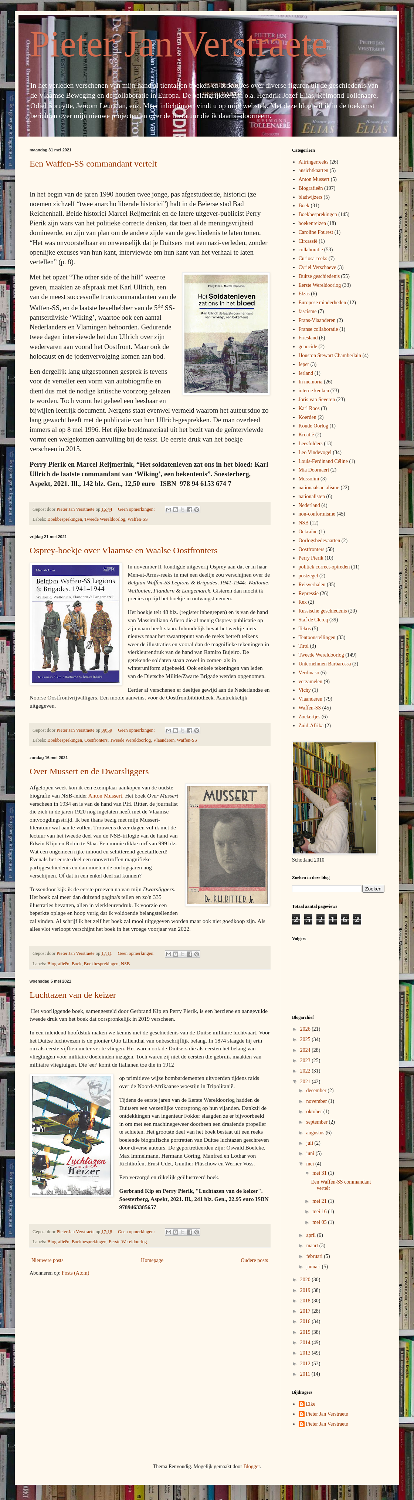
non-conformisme (317, 514)
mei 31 (320, 1173)
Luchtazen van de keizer (73, 995)
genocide (308, 346)
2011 (306, 1374)
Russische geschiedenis (323, 611)
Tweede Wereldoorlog (104, 519)
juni (310, 1153)
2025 (306, 1039)
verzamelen (311, 681)
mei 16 (320, 1211)
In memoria (311, 382)
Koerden (307, 417)
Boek (77, 963)
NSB (125, 963)
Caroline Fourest (316, 232)
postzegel (308, 575)
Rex (303, 602)
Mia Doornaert (314, 470)
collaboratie (311, 249)
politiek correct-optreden (324, 567)
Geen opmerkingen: (137, 509)
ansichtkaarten (314, 170)
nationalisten (312, 496)
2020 (306, 1279)
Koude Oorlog (314, 426)
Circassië (308, 241)
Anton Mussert (105, 795)
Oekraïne (308, 531)
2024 (306, 1050)
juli (310, 1143)
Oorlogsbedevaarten (319, 540)
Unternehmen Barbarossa (325, 664)
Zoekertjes (309, 716)
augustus (316, 1132)
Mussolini (309, 478)
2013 (306, 1353)
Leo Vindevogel (315, 452)
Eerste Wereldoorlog (128, 1241)
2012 (306, 1363)
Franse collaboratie (318, 329)
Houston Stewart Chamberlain (330, 355)
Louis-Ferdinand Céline (323, 461)
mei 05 (320, 1222)
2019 (306, 1290)
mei (310, 1164)
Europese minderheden (322, 302)
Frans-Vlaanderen (317, 320)
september (317, 1122)
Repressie (309, 593)
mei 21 (320, 1201)
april (311, 1235)
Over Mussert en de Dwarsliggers (89, 771)
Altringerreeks (314, 162)
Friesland (308, 337)
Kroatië (306, 434)
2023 (306, 1060)
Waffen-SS (138, 519)
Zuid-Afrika (311, 725)
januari (314, 1266)
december (317, 1090)
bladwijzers (311, 197)
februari (315, 1256)
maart (312, 1245)
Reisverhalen (312, 584)
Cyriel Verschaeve (317, 267)
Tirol (304, 646)
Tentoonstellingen (317, 637)
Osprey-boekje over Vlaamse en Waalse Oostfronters (123, 550)
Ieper (304, 364)
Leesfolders (311, 443)
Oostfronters (96, 740)
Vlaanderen (163, 740)
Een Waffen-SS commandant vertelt (93, 163)
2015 (306, 1332)
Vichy (305, 690)
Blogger (252, 1466)
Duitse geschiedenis (319, 276)
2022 (306, 1071)
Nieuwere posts (47, 1260)
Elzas (304, 293)
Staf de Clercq (313, 620)
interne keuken (314, 390)
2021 (306, 1081)
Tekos (305, 628)
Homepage (152, 1260)
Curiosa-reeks (313, 258)
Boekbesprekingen (64, 519)
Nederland (309, 505)
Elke (311, 1404)
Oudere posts (254, 1260)
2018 (306, 1300)
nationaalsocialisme (319, 487)
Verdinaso (309, 672)
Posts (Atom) (75, 1273)
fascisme (308, 311)
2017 (306, 1311)
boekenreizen (312, 223)
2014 (306, 1342)
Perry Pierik (311, 558)
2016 (306, 1321)
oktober (314, 1111)
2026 (306, 1029)
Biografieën (58, 963)
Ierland (306, 373)
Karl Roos (309, 408)
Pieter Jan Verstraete (179, 44)
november (317, 1101)
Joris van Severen (317, 399)
